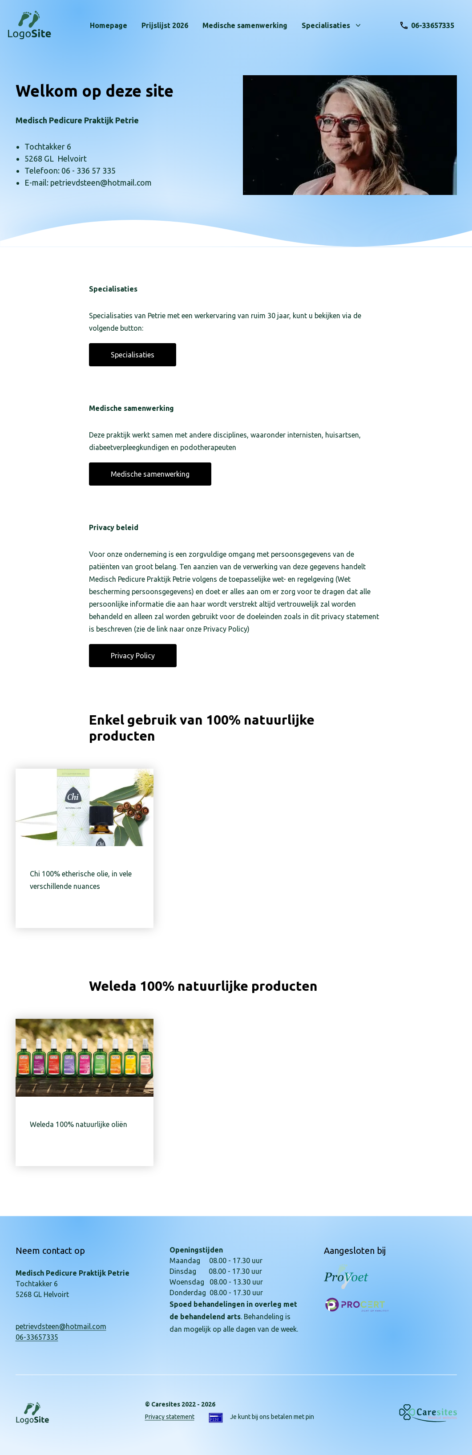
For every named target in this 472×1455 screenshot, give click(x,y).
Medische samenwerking (150, 474)
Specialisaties (132, 355)
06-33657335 (37, 1337)
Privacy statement (169, 1416)
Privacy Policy (133, 656)
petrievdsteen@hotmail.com (61, 1326)
